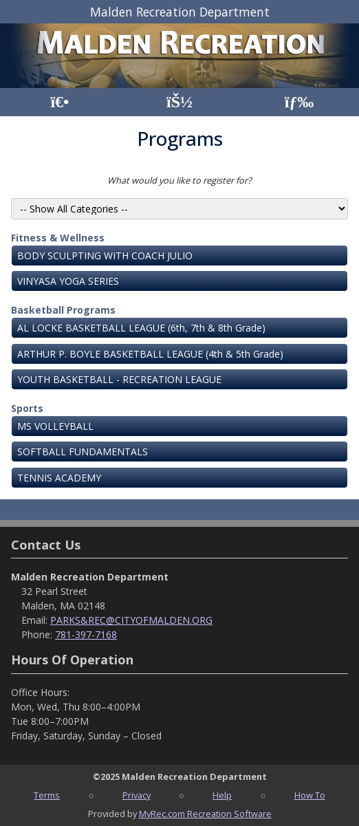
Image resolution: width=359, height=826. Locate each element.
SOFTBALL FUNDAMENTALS (82, 451)
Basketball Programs (63, 309)
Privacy (136, 795)
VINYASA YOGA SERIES (68, 280)
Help (222, 795)
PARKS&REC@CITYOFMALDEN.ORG (131, 620)
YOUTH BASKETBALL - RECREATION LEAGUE (119, 379)
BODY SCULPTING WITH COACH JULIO (105, 255)
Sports (27, 408)
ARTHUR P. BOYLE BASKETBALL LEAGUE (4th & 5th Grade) (150, 353)
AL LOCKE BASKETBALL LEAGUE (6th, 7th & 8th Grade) (141, 327)
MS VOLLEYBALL (55, 426)
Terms (47, 795)
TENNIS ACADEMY (59, 477)
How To (309, 795)
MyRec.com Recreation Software (205, 813)
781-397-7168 (86, 634)
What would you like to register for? (179, 180)
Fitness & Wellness (58, 237)
